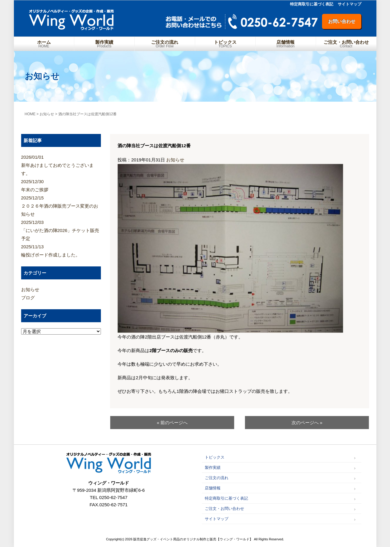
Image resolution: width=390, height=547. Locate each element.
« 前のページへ (172, 422)
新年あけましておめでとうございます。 (61, 164)
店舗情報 (286, 44)
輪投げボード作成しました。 (61, 250)
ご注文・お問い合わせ (346, 44)
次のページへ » (307, 422)
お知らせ (175, 159)
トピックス (225, 44)
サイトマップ (349, 4)
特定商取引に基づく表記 (311, 4)
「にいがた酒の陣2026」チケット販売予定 (61, 229)
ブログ (28, 297)
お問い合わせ (341, 21)
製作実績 (104, 44)
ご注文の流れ (165, 44)
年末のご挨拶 (61, 184)
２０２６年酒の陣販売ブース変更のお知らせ (61, 205)
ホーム (44, 44)
